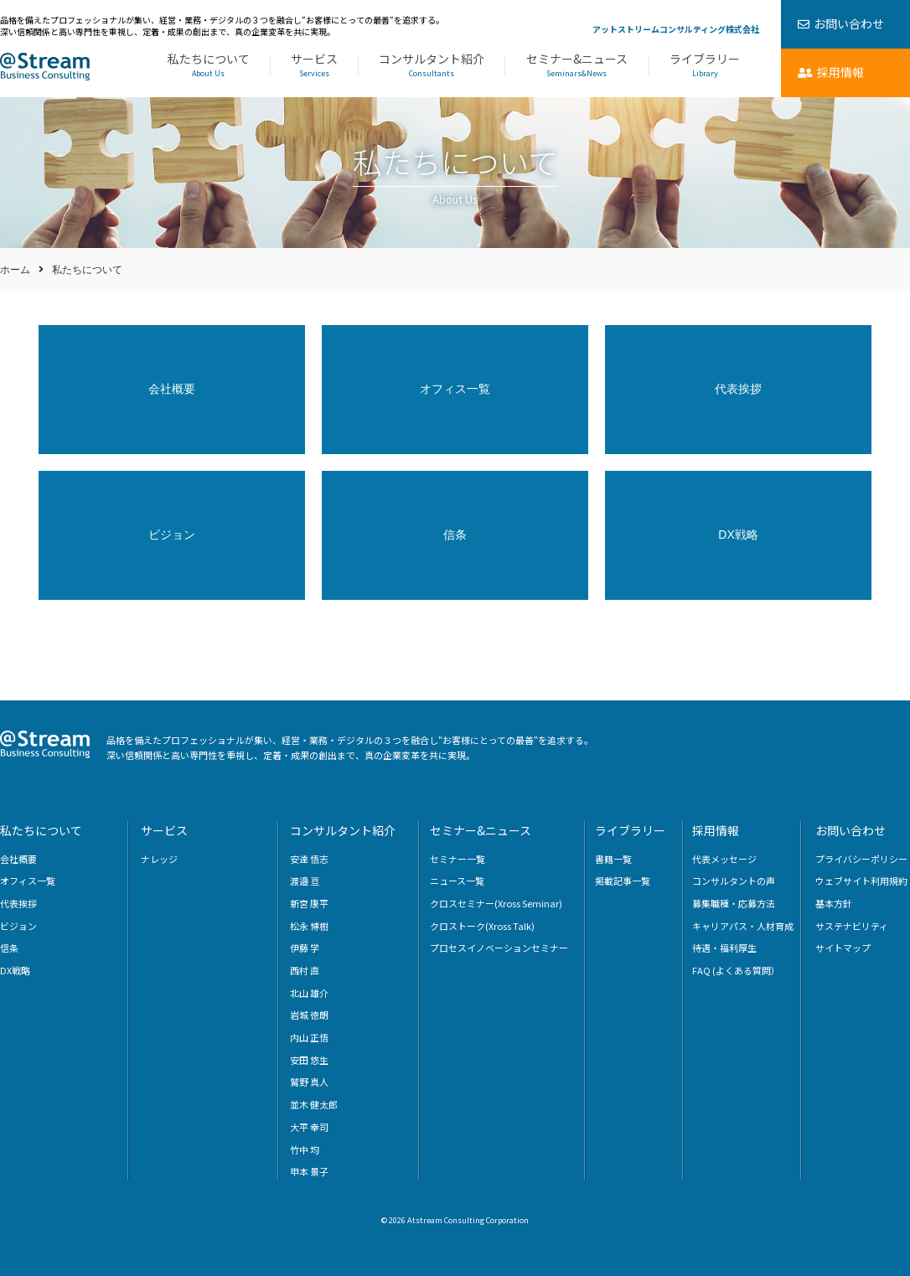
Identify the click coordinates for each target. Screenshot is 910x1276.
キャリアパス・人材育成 (743, 925)
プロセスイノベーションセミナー (499, 947)
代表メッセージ (724, 858)
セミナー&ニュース (576, 66)
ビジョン (171, 534)
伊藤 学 (304, 947)
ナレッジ (159, 858)
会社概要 (171, 388)
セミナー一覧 (457, 858)
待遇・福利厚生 (724, 947)
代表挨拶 (738, 388)
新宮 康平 (309, 903)
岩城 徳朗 (309, 1014)
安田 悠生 (309, 1060)
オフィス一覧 (455, 388)
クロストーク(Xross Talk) (482, 925)
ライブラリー (705, 66)
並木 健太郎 (314, 1104)
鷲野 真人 (309, 1081)
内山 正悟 (309, 1037)
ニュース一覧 (457, 880)
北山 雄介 (309, 993)
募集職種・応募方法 (733, 903)
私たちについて (208, 66)
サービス (314, 66)
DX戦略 (737, 534)
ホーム (15, 270)
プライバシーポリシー (861, 858)
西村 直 (304, 970)
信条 (455, 534)
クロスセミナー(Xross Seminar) (496, 903)
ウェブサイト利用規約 (861, 880)
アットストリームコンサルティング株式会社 (675, 29)
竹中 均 (304, 1149)
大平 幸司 (309, 1127)
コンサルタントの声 (733, 880)
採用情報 (715, 830)
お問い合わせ (850, 830)
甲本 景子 (309, 1171)
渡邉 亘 (304, 880)
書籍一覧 (613, 858)
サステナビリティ (851, 925)
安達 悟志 (309, 858)
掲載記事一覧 (622, 880)
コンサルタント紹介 (431, 66)
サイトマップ (843, 947)
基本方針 (833, 903)
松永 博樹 (309, 925)
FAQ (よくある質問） (736, 970)
